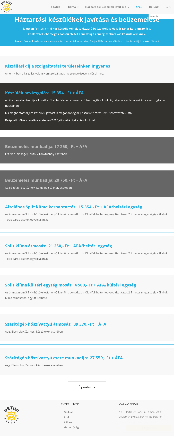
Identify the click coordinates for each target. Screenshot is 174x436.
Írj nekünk (87, 387)
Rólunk (154, 7)
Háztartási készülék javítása (105, 7)
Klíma (72, 7)
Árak (139, 7)
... (167, 7)
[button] (2, 47)
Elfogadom (145, 428)
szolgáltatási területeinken (63, 66)
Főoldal (56, 7)
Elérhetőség (71, 427)
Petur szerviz (6, 7)
